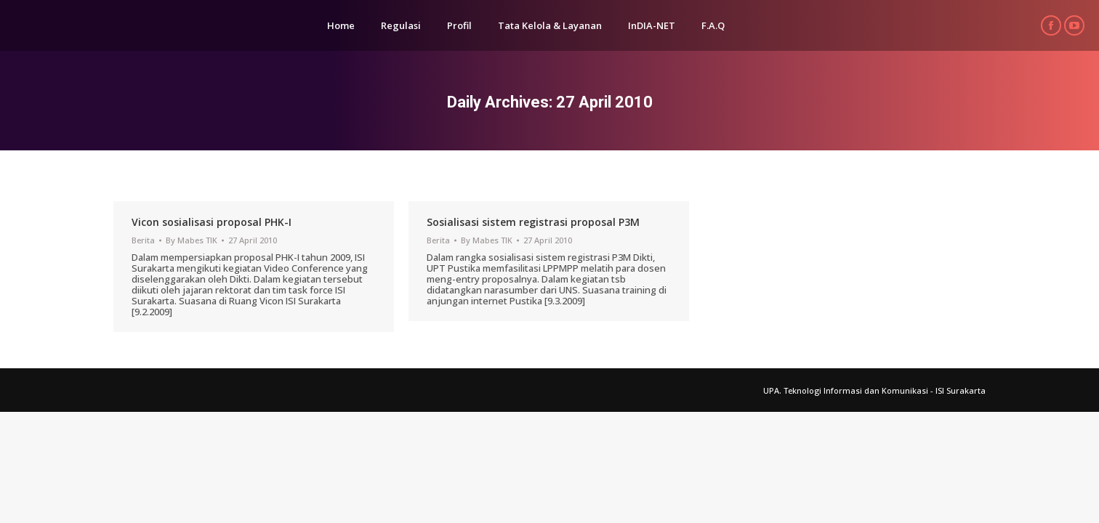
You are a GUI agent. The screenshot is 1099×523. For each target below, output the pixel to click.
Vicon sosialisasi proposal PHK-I (211, 222)
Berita (143, 240)
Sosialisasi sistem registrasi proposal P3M (533, 222)
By (191, 240)
